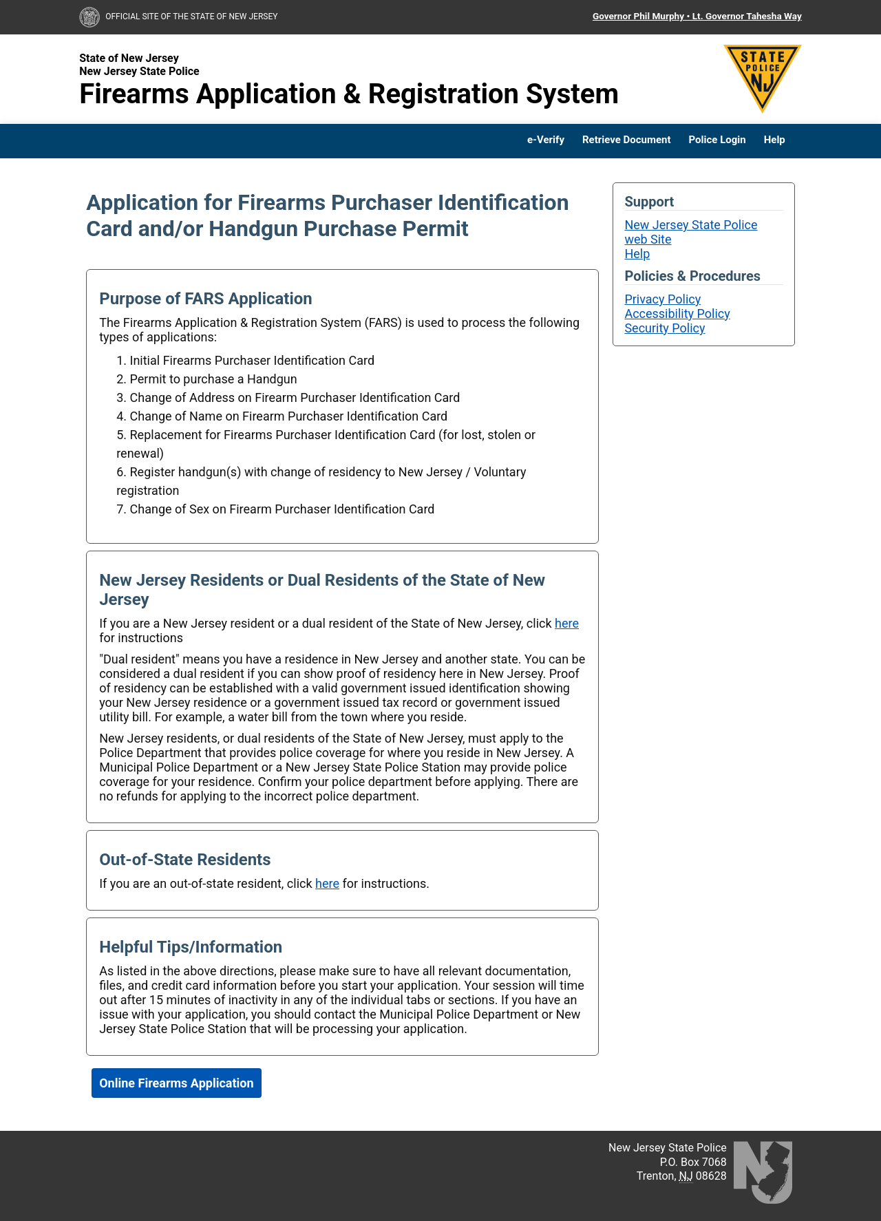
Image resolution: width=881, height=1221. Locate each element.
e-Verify (545, 140)
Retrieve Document (626, 140)
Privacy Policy (662, 299)
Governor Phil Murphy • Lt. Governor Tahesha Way (697, 15)
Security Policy (664, 328)
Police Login (717, 140)
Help (774, 140)
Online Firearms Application (176, 1083)
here (567, 623)
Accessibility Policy (677, 313)
